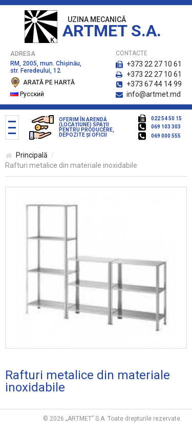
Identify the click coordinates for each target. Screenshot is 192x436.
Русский (27, 94)
